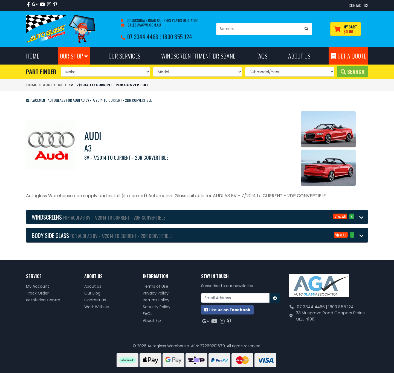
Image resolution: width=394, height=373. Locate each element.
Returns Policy (156, 300)
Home (32, 55)
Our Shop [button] (74, 55)
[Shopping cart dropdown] (345, 29)
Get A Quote (348, 55)
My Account (37, 286)
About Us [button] (299, 55)
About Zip (152, 320)
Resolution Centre (43, 300)
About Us (92, 286)
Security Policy (156, 307)
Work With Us (96, 307)
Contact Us (95, 300)
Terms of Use (155, 286)
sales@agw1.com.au (144, 25)
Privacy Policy (156, 293)
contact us (358, 5)
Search (352, 71)
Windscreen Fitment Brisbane (198, 55)
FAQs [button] (261, 55)
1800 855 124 (177, 36)
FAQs (147, 313)
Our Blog (92, 293)
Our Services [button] (124, 55)
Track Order (37, 293)
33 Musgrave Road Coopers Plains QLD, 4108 (162, 20)
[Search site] (306, 29)
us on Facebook (227, 310)
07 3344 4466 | (144, 36)
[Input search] (259, 29)
